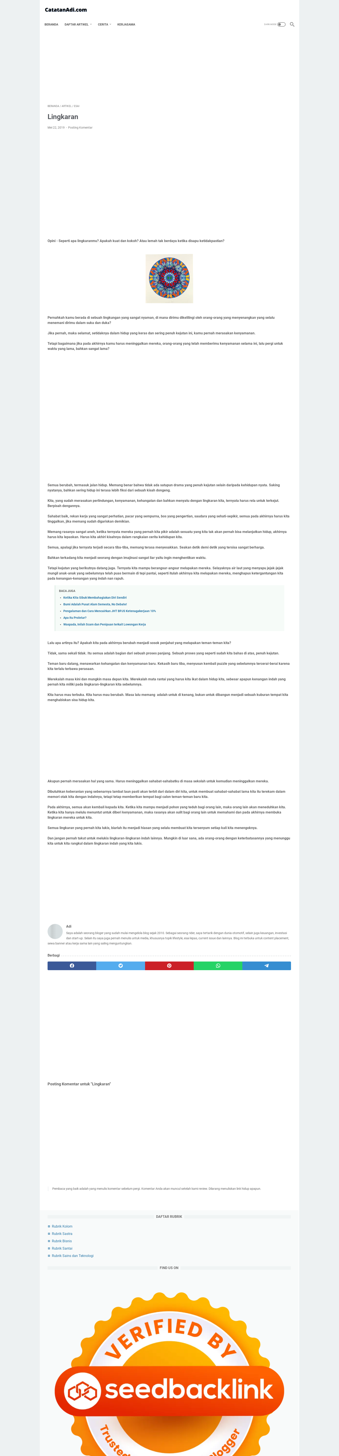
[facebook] (64, 1044)
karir (275, 767)
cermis (253, 807)
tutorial (236, 822)
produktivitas (241, 719)
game (236, 711)
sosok (257, 695)
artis (265, 719)
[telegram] (194, 1044)
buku (235, 807)
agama (237, 695)
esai (260, 679)
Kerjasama (129, 17)
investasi (256, 799)
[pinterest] (129, 1044)
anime (235, 791)
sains (258, 751)
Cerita (106, 17)
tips (282, 727)
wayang (274, 815)
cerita (235, 815)
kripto (271, 807)
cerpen (237, 767)
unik (272, 791)
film (276, 711)
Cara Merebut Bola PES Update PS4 (258, 307)
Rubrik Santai (241, 65)
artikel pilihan (241, 735)
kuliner (263, 727)
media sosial (265, 775)
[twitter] (96, 1044)
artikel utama (264, 671)
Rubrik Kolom (241, 43)
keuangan (239, 759)
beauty (236, 799)
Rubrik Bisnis (241, 58)
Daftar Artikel (80, 17)
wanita (254, 815)
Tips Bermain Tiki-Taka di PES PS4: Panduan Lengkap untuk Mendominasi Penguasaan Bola (261, 281)
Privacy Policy (159, 1440)
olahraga (262, 703)
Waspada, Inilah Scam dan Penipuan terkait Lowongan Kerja (104, 657)
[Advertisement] (129, 62)
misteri (237, 743)
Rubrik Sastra (241, 50)
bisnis (279, 679)
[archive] (241, 647)
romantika (238, 783)
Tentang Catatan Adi (132, 1440)
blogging (239, 679)
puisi (280, 783)
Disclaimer (180, 1440)
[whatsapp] (162, 1044)
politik (236, 687)
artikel (237, 671)
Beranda (54, 17)
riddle (257, 767)
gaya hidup (239, 775)
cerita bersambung (270, 759)
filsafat (278, 695)
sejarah (256, 711)
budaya (237, 751)
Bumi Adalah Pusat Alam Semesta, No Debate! (95, 636)
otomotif (238, 703)
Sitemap (215, 1440)
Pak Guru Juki (241, 1057)
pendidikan (261, 743)
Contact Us (198, 1440)
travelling (268, 735)
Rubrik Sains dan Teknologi (252, 72)
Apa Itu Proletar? (74, 650)
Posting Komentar (80, 123)
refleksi (254, 791)
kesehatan (239, 727)
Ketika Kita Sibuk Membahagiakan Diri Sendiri (95, 630)
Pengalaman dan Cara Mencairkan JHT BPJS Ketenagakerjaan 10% (109, 643)
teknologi (258, 687)
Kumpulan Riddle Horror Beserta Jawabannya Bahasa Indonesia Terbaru (255, 1005)
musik (277, 799)
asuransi (261, 783)
